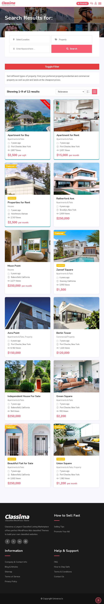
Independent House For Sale (24, 396)
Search (71, 48)
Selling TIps (59, 526)
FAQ (56, 562)
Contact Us (59, 576)
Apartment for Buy (18, 135)
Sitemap (8, 572)
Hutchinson (16, 214)
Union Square (64, 463)
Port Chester (16, 147)
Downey (63, 281)
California (25, 277)
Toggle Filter (52, 66)
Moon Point (14, 265)
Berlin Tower (63, 333)
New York (27, 147)
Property (28, 337)
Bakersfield (16, 277)
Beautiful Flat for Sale (20, 463)
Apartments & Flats (16, 139)
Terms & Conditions (63, 572)
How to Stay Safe (62, 567)
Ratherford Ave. (65, 198)
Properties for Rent (19, 202)
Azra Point (13, 333)
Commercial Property (65, 337)
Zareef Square (64, 269)
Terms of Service (12, 576)
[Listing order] (70, 91)
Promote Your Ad (62, 531)
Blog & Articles (11, 567)
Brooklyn (63, 210)
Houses (11, 206)
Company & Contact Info (16, 562)
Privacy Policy (11, 581)
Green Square (64, 396)
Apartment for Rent (68, 135)
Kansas (25, 214)
